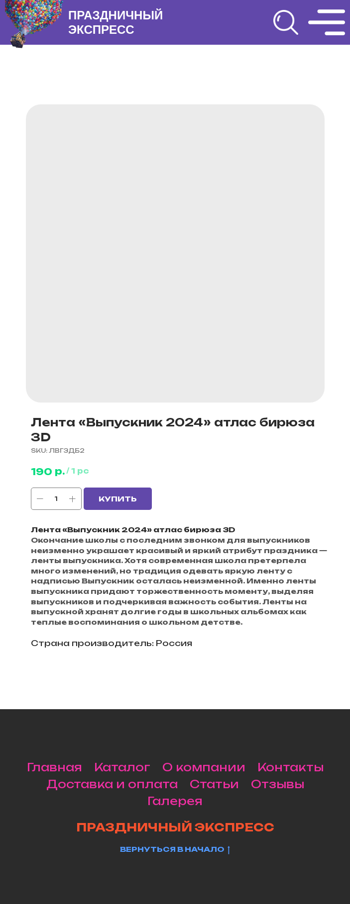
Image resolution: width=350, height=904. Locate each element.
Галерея (175, 801)
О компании (203, 767)
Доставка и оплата (112, 784)
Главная (54, 767)
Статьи (214, 784)
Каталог (122, 767)
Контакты (290, 767)
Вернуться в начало (175, 849)
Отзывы (277, 784)
